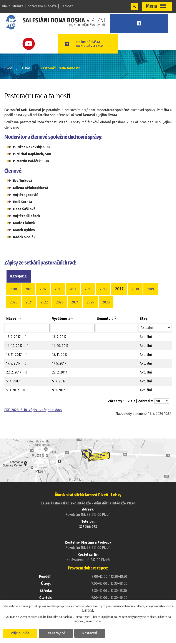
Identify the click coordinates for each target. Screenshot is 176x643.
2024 (75, 302)
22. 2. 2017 (17, 372)
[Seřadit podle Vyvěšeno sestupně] (72, 319)
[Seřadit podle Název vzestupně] (21, 317)
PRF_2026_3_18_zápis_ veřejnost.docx (33, 410)
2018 (135, 289)
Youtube (29, 44)
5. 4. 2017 (16, 381)
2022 (44, 302)
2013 (58, 289)
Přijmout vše (20, 633)
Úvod (8, 68)
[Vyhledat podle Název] (27, 328)
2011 (28, 289)
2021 (29, 302)
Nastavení (90, 633)
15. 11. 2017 (17, 354)
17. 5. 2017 (17, 363)
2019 (150, 289)
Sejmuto (105, 318)
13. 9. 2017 (17, 337)
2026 (106, 302)
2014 (73, 289)
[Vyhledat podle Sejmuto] (116, 328)
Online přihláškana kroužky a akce (90, 44)
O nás (26, 68)
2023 (59, 302)
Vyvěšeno (61, 318)
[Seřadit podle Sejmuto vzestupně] (115, 317)
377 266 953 (88, 526)
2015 (88, 289)
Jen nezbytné (56, 633)
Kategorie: (18, 276)
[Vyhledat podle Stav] (155, 328)
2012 (43, 289)
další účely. (88, 611)
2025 (90, 302)
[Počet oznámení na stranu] (161, 401)
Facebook (139, 23)
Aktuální (146, 337)
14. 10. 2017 (18, 345)
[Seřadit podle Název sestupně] (21, 319)
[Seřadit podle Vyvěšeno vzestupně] (72, 317)
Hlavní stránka (12, 6)
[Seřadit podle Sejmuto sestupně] (115, 319)
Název (12, 318)
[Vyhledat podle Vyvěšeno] (73, 328)
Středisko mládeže (42, 6)
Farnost (67, 6)
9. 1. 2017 (16, 390)
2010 (13, 289)
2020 (13, 302)
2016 (103, 289)
